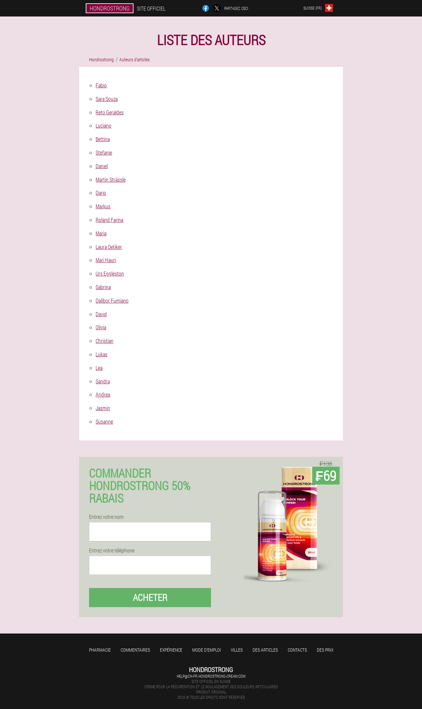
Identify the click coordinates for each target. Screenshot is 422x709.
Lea (99, 367)
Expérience (171, 650)
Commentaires (135, 650)
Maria (101, 233)
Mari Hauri (106, 259)
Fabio (101, 85)
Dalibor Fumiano (112, 300)
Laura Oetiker (109, 246)
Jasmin (103, 407)
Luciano (103, 125)
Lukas (101, 354)
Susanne (104, 421)
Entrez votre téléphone (112, 550)
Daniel (102, 165)
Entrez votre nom (106, 516)
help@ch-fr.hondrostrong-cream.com (211, 676)
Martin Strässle (111, 179)
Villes (237, 650)
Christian (104, 340)
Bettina (103, 138)
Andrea (103, 394)
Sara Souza (107, 98)
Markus (103, 206)
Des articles (265, 650)
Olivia (101, 327)
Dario (101, 192)
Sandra (103, 381)
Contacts (297, 650)
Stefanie (104, 152)
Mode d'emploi (206, 650)
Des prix (325, 650)
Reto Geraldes (110, 112)
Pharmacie (100, 650)
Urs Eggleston (110, 273)
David (101, 313)
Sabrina (103, 286)
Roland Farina (109, 219)
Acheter (150, 597)
